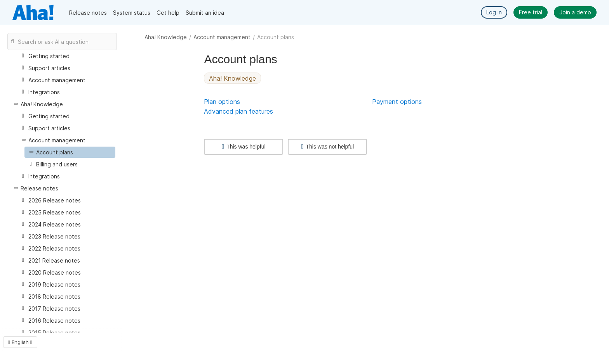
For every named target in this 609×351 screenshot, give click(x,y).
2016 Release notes (54, 320)
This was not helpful (327, 147)
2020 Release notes (54, 272)
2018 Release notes (54, 296)
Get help (168, 12)
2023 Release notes (54, 236)
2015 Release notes (54, 332)
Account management (222, 37)
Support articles (49, 68)
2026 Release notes (54, 200)
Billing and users (57, 164)
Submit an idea (205, 12)
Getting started (49, 56)
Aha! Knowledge (165, 37)
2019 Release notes (54, 284)
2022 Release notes (54, 248)
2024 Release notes (54, 224)
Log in (494, 12)
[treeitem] (69, 152)
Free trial (530, 12)
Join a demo (575, 12)
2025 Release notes (54, 212)
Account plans (54, 152)
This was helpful (243, 147)
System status (131, 12)
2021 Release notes (54, 260)
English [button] (20, 342)
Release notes (88, 12)
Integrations (44, 92)
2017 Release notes (54, 308)
